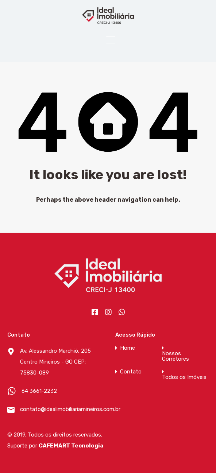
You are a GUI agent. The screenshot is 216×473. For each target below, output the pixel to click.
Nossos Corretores (175, 356)
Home (127, 348)
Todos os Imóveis (184, 377)
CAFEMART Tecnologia (71, 445)
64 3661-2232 (39, 391)
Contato (131, 372)
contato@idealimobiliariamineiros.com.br (65, 409)
